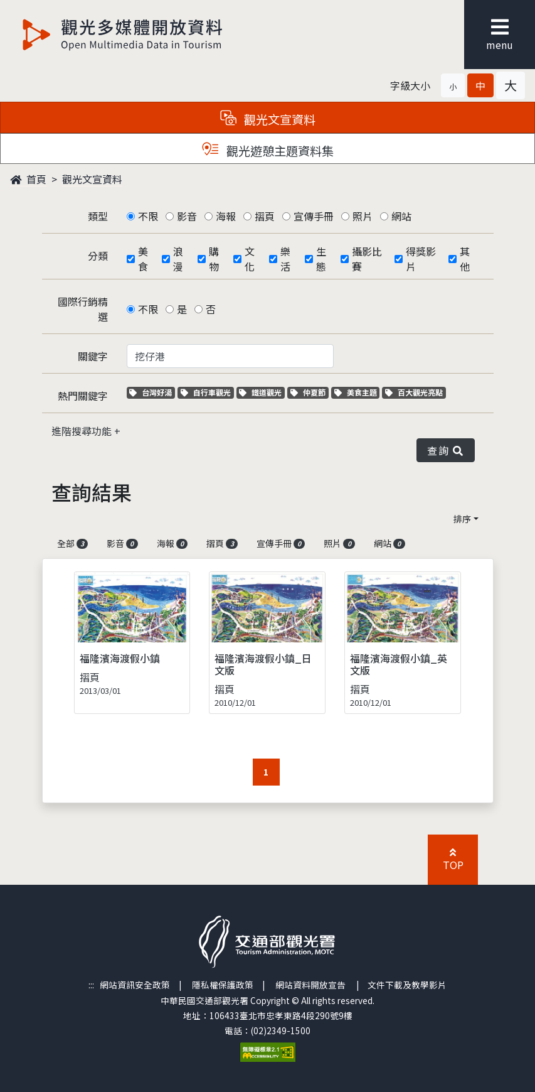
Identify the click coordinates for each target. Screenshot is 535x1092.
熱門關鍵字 (83, 395)
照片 (362, 216)
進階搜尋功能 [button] (82, 430)
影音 (187, 216)
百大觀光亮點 (414, 392)
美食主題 (357, 392)
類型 (98, 216)
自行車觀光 (206, 392)
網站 (401, 216)
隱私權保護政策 (222, 984)
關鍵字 (93, 356)
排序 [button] (462, 518)
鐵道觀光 (262, 392)
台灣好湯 (152, 392)
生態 (321, 259)
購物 (214, 259)
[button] (453, 85)
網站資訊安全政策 (135, 984)
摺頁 (265, 216)
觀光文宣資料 (92, 179)
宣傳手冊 (314, 216)
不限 (148, 216)
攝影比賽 (367, 259)
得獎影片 (421, 259)
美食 (143, 259)
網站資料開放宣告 (310, 984)
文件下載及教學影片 (407, 984)
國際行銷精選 (83, 309)
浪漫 (178, 259)
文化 (250, 259)
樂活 (285, 259)
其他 (465, 259)
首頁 (28, 179)
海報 (226, 216)
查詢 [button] (445, 450)
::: (91, 984)
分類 (98, 255)
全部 (72, 543)
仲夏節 (309, 392)
